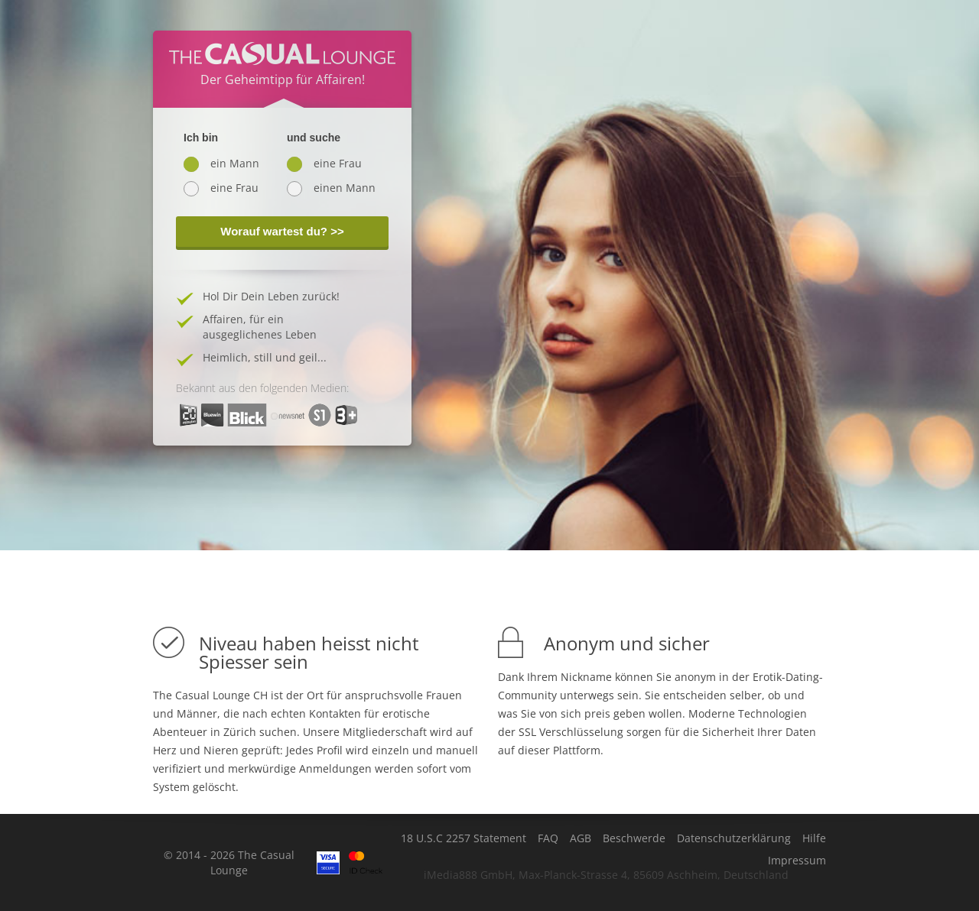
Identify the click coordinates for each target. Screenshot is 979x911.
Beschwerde (634, 838)
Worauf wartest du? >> (281, 231)
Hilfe (814, 838)
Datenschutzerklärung (734, 838)
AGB (580, 838)
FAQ (548, 838)
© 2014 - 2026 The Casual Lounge (229, 862)
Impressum (797, 860)
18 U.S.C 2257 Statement (463, 838)
